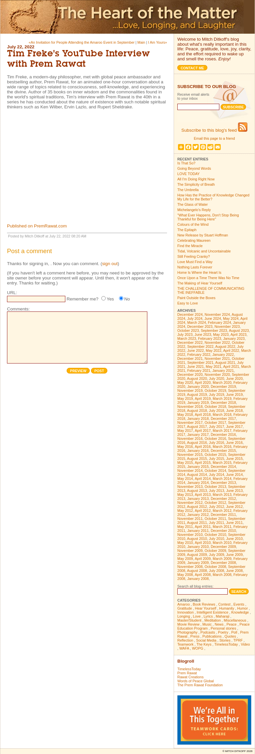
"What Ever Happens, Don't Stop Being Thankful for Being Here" (208, 217)
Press (194, 636)
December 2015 (223, 451)
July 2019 (216, 395)
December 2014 (223, 467)
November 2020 (217, 374)
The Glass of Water (192, 204)
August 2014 (197, 475)
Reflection (185, 640)
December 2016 (223, 435)
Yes (110, 298)
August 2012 (197, 507)
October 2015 (215, 455)
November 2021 (217, 358)
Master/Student (189, 620)
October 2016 (215, 439)
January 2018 (198, 419)
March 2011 (222, 527)
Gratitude (184, 608)
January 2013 (198, 499)
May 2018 (185, 415)
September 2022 (200, 346)
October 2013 (215, 487)
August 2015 (197, 459)
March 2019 (222, 399)
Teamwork (185, 644)
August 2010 (197, 539)
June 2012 (234, 507)
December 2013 (223, 483)
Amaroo (183, 604)
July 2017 (216, 427)
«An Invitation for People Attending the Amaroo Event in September (82, 42)
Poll (234, 632)
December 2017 (223, 419)
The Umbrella (188, 190)
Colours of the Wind (193, 224)
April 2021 (231, 366)
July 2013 (216, 491)
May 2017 (185, 431)
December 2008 (223, 563)
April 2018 (203, 415)
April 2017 (203, 431)
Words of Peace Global (195, 681)
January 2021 (223, 370)
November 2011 (190, 519)
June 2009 (234, 555)
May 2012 (185, 511)
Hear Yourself (205, 608)
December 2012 (223, 499)
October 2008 (215, 567)
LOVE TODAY (188, 174)
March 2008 (222, 575)
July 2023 (185, 334)
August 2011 (197, 523)
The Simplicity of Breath (196, 184)
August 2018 (197, 411)
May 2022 (213, 350)
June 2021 (195, 366)
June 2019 (234, 395)
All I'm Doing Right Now (196, 179)
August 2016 (197, 443)
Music (207, 624)
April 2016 (203, 447)
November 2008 (190, 567)
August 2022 (225, 346)
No (127, 298)
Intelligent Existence (212, 612)
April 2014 (203, 479)
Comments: (18, 308)
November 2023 (227, 326)
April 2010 (203, 543)
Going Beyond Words (194, 168)
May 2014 (185, 479)
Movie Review (188, 624)
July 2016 (216, 443)
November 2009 (190, 551)
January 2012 (198, 515)
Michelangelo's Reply (194, 210)
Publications (211, 636)
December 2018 (223, 403)
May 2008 (185, 575)
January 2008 (198, 579)
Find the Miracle (190, 246)
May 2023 (221, 334)
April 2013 (203, 495)
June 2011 (234, 523)
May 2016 (185, 447)
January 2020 (198, 387)
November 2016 (190, 439)
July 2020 (216, 378)
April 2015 (203, 463)
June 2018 (234, 411)
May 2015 (185, 463)
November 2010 (190, 535)
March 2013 (222, 495)
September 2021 (200, 362)
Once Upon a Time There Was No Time (208, 278)
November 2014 (190, 471)
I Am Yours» (157, 42)
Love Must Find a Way (195, 262)
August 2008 (197, 571)
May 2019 (185, 399)
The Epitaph (186, 230)
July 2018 (216, 411)
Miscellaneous (235, 620)
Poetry (223, 632)
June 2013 (234, 491)
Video (245, 644)
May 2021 (213, 366)
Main (141, 42)
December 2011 (223, 515)
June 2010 (234, 539)
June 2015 (234, 459)
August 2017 (197, 427)
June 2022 (195, 350)
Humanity (226, 608)
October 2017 (215, 423)
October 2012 (215, 503)
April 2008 (203, 575)
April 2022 (231, 350)
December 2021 (190, 358)
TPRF (238, 640)
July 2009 (216, 555)
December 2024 (190, 314)
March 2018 (222, 415)
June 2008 (234, 571)
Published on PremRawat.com (37, 225)
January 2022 (223, 354)
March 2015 (222, 463)
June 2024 (212, 318)
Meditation (212, 620)
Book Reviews (204, 604)
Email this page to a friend (214, 138)
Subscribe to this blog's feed (214, 130)
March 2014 (222, 479)
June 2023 (203, 334)
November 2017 (190, 423)
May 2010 (185, 543)
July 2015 (216, 459)
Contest (224, 604)
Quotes (230, 636)
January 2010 (198, 547)
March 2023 (186, 338)
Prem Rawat (187, 673)
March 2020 (222, 383)
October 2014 (215, 471)
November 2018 (190, 407)
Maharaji (222, 616)
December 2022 (190, 342)
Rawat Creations (190, 677)
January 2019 (198, 403)
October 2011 (215, 519)
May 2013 (185, 495)
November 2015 (190, 455)
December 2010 (223, 531)
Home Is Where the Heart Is (199, 272)
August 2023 (239, 330)
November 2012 (190, 503)
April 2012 (203, 511)
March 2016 (222, 447)
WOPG (197, 648)
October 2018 (215, 407)
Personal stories (223, 628)
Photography (187, 632)
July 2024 (195, 318)
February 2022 (198, 354)
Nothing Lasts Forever (194, 267)
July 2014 (216, 475)
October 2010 (215, 535)
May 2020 (185, 383)
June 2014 (234, 475)
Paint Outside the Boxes (196, 298)
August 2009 (197, 555)
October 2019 (215, 391)
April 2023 (238, 334)
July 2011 (216, 523)
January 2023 (234, 338)
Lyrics (208, 616)
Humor (242, 608)
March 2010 (222, 543)
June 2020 (234, 378)
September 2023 (214, 330)
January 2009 (198, 563)
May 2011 (185, 527)
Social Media (206, 640)
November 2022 (217, 342)
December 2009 (223, 547)
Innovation (185, 612)
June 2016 (234, 443)
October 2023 (188, 330)
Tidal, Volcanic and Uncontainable (204, 251)
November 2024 (217, 314)
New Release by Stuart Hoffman (202, 235)
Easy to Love (187, 303)
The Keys (203, 644)
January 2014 (198, 483)
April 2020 (203, 383)
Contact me (192, 68)
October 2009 (215, 551)
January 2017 (198, 435)
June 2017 (234, 427)
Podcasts (207, 632)
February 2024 (219, 322)
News (219, 624)
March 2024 (196, 322)
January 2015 (198, 467)
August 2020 (197, 378)
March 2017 (222, 431)
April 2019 (203, 399)
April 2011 (203, 527)
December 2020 (190, 374)
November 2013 (190, 487)
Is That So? (186, 163)
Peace (231, 624)
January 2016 (198, 451)
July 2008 (216, 571)
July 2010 (216, 539)
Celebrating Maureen (194, 240)
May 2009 (185, 559)
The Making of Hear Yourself (199, 283)
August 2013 (197, 491)
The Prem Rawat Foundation (200, 685)
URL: (12, 292)
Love (197, 616)
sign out (110, 263)
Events (238, 604)
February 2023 (209, 338)
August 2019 (197, 395)
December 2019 (223, 387)
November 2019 (190, 391)
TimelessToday (226, 644)
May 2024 (231, 318)
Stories (224, 640)
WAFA (184, 648)
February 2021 (198, 370)
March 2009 (222, 559)
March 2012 (222, 511)
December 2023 (200, 326)
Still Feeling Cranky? (193, 256)
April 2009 (203, 559)
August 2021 (225, 362)
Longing (183, 616)
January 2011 (198, 531)
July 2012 (216, 507)
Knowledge (240, 612)
